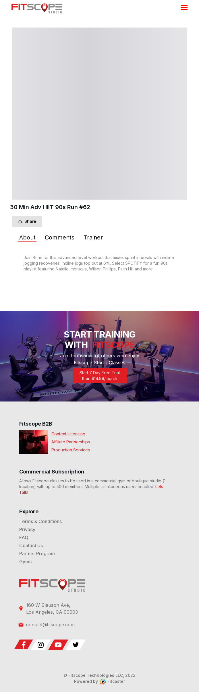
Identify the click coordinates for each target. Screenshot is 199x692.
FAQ (23, 537)
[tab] (27, 237)
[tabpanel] (100, 263)
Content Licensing (68, 433)
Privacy (27, 529)
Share (27, 221)
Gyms (25, 561)
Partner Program (37, 553)
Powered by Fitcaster (99, 681)
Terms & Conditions (40, 521)
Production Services (70, 449)
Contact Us (31, 545)
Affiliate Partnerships (70, 441)
